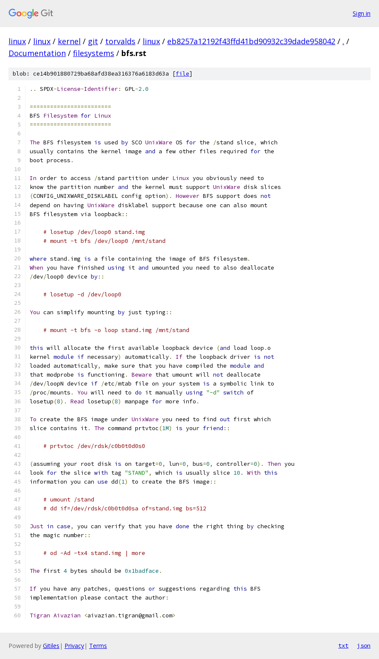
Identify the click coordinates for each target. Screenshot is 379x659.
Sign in (362, 13)
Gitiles (51, 646)
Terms (98, 646)
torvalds (120, 41)
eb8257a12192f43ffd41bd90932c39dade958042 (251, 41)
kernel (69, 41)
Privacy (74, 646)
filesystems (93, 53)
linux (17, 41)
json (364, 645)
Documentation (37, 53)
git (93, 41)
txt (343, 645)
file (182, 73)
